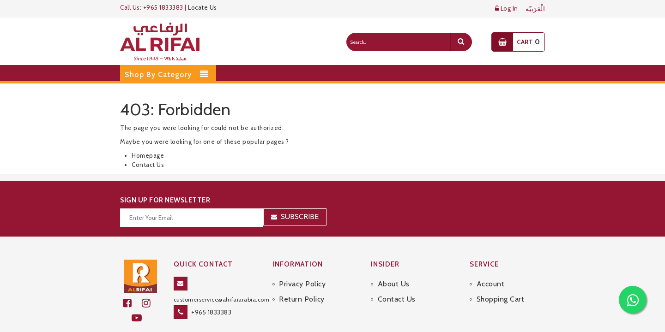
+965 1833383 (211, 312)
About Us (394, 283)
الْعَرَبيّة (535, 9)
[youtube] (141, 318)
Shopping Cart (501, 299)
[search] (461, 42)
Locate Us (202, 7)
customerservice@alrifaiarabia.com (222, 299)
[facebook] (132, 303)
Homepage (148, 155)
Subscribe (300, 216)
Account (491, 283)
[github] (150, 303)
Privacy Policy (302, 283)
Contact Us (148, 164)
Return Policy (302, 299)
